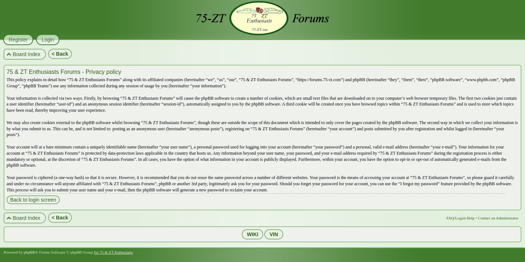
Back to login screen (33, 200)
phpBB (29, 252)
